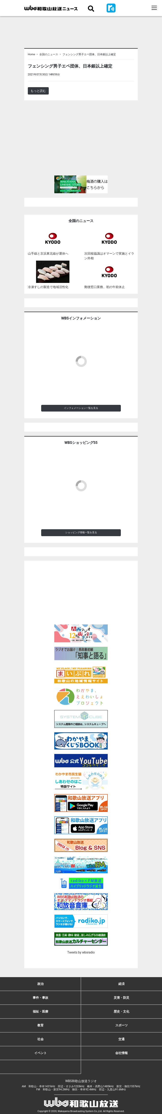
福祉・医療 (40, 1011)
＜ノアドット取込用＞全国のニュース (87, 74)
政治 (40, 984)
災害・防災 (121, 997)
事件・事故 (40, 997)
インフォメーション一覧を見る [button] (81, 408)
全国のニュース (48, 54)
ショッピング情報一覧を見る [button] (81, 532)
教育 (40, 1025)
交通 (121, 1039)
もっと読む (38, 91)
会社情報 (121, 1053)
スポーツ (121, 1025)
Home (31, 54)
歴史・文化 (121, 1011)
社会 (40, 1039)
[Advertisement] (81, 140)
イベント (40, 1053)
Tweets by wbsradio (81, 952)
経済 (121, 984)
